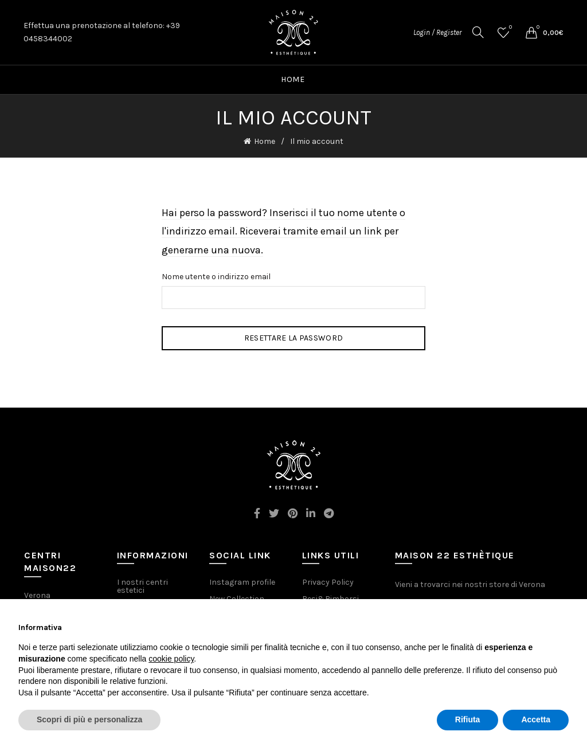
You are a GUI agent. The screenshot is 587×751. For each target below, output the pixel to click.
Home (292, 79)
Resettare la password (293, 338)
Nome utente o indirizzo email (216, 276)
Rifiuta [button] (467, 719)
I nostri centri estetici (142, 586)
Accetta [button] (535, 719)
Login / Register (437, 32)
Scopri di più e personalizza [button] (89, 719)
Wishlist (509, 28)
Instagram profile (242, 582)
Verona (37, 595)
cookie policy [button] (171, 658)
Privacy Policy (328, 582)
